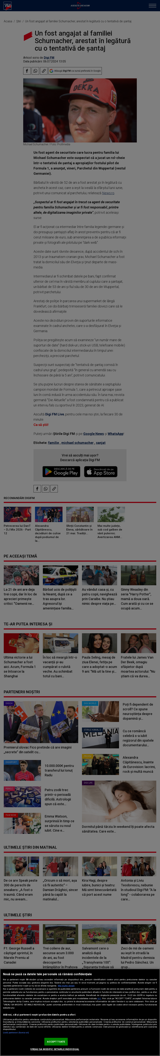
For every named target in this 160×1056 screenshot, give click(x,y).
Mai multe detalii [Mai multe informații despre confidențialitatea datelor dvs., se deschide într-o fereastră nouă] (66, 986)
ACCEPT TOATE (56, 1041)
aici (99, 998)
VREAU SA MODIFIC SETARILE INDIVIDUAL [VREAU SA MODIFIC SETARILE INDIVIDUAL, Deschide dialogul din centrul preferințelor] (54, 1049)
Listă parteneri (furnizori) (16, 1032)
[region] (80, 1012)
